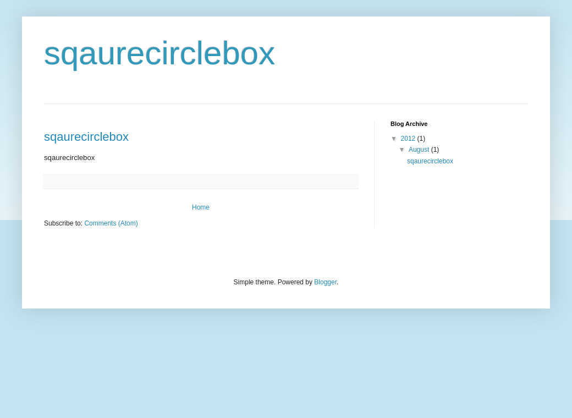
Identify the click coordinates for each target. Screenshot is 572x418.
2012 (409, 138)
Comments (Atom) (111, 223)
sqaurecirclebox (86, 137)
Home (201, 207)
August (420, 149)
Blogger (325, 282)
